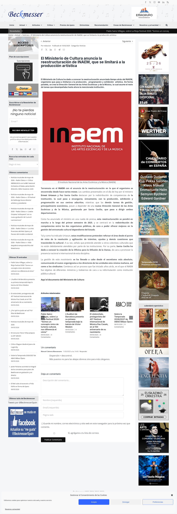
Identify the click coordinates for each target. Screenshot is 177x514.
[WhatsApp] (25, 149)
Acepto (94, 502)
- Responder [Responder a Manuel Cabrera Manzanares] (82, 351)
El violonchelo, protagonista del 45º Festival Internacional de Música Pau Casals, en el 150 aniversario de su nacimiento (99, 323)
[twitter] (150, 2)
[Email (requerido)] (82, 408)
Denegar (125, 502)
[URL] (82, 415)
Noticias (83, 46)
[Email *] (23, 121)
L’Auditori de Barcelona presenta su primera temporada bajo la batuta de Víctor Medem (23, 282)
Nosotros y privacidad (12, 509)
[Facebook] (12, 149)
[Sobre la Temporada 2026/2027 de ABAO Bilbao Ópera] (123, 298)
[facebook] (146, 2)
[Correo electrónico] (34, 149)
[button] (172, 495)
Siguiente (126, 41)
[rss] (168, 2)
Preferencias (158, 502)
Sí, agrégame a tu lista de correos (70, 433)
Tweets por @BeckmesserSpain (22, 402)
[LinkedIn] (21, 149)
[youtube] (159, 2)
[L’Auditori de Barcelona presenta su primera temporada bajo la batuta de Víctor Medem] (74, 298)
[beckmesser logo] (25, 9)
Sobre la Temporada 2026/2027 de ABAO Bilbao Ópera (123, 318)
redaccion (47, 46)
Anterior (47, 41)
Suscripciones (23, 60)
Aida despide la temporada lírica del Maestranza (22, 245)
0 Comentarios (46, 336)
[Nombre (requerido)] (82, 400)
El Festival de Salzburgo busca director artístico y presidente (23, 200)
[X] (17, 149)
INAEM (61, 188)
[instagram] (154, 2)
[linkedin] (163, 2)
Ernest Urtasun (48, 195)
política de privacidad (19, 139)
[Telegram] (30, 149)
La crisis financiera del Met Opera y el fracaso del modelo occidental (22, 231)
